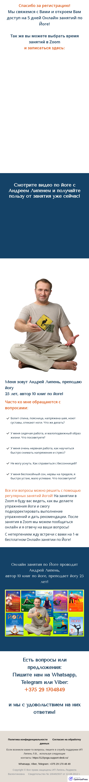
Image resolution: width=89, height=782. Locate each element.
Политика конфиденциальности (28, 739)
